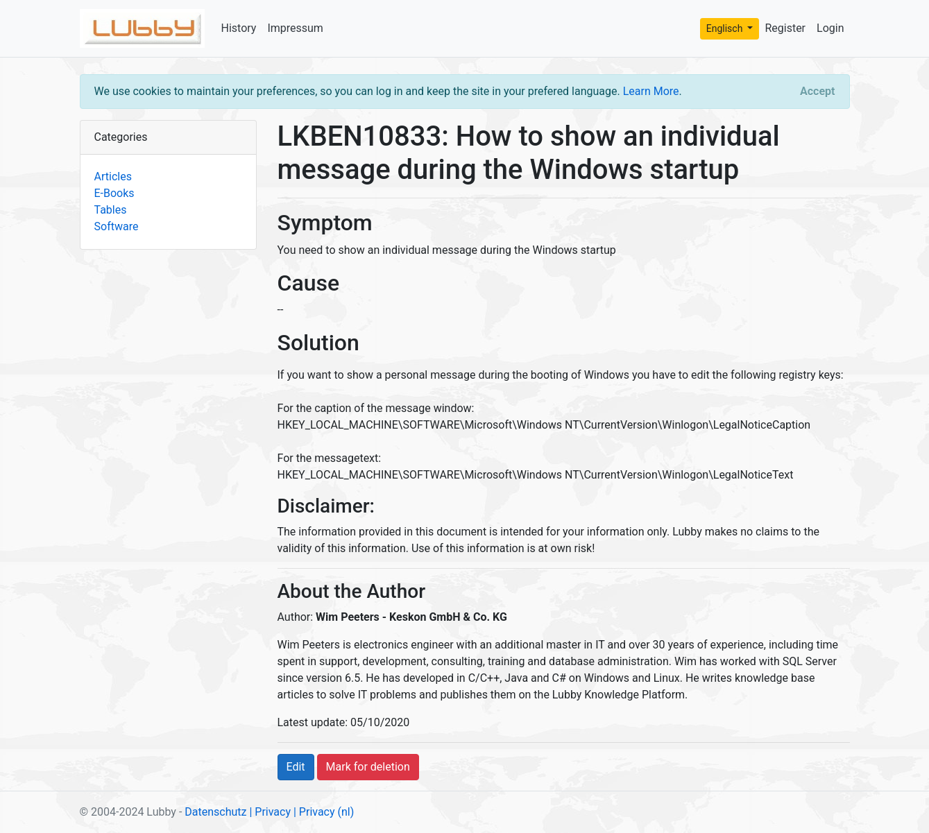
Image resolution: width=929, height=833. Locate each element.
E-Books (114, 193)
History (239, 28)
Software (116, 226)
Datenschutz (215, 811)
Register (785, 28)
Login (830, 28)
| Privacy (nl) (323, 811)
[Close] (817, 91)
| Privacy (270, 811)
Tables (110, 209)
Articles (113, 176)
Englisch (725, 28)
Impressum (295, 28)
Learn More (651, 91)
